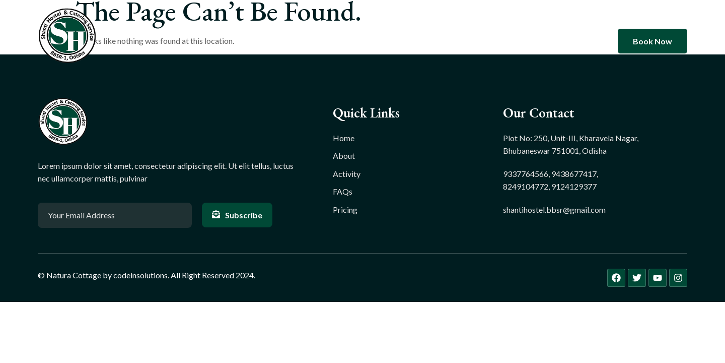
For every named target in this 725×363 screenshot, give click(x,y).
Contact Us (464, 41)
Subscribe (237, 215)
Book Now (652, 41)
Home (272, 41)
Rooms (372, 41)
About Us (321, 41)
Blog (414, 41)
